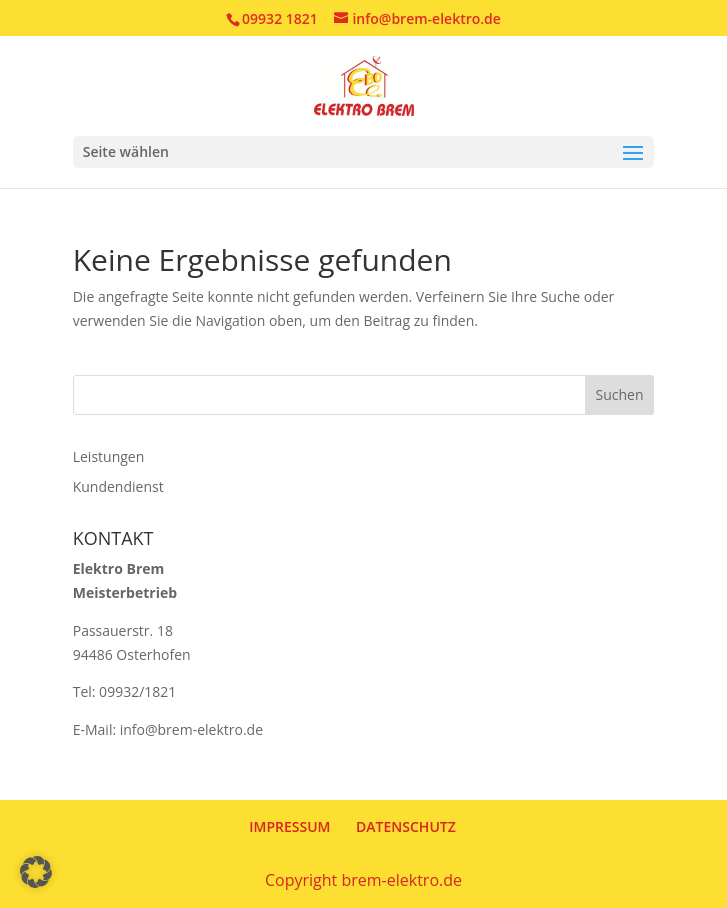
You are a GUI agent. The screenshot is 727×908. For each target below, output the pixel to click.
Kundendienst (118, 486)
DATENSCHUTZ (406, 826)
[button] (36, 872)
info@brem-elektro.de (191, 729)
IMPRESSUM (289, 826)
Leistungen (109, 456)
